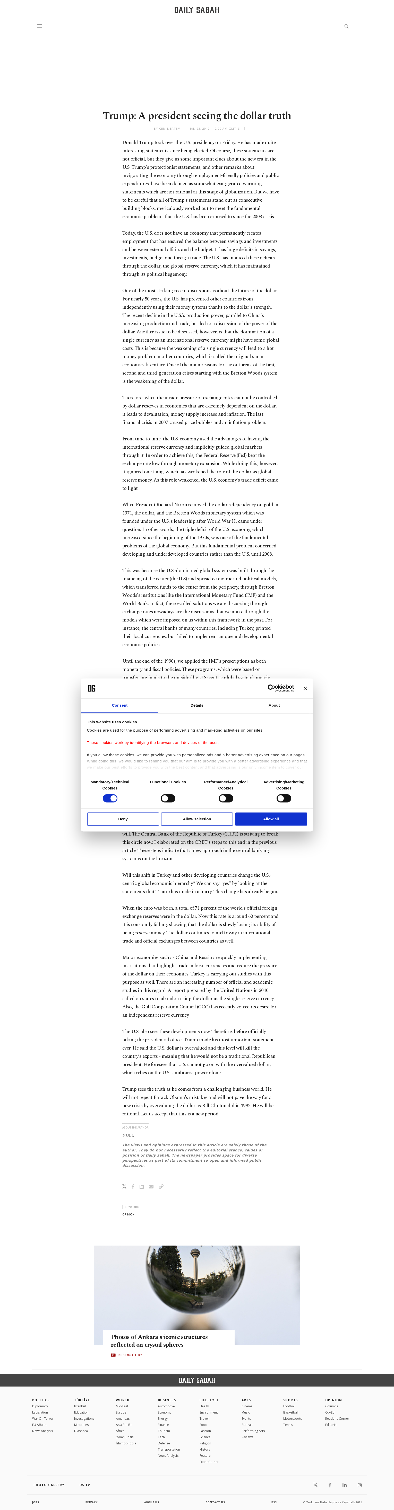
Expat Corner (209, 1462)
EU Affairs (39, 1425)
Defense (164, 1443)
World (123, 1400)
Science (205, 1437)
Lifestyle (209, 1400)
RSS (274, 1502)
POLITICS (41, 1400)
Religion (205, 1443)
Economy (164, 1412)
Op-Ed (330, 1412)
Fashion (205, 1431)
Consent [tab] (120, 705)
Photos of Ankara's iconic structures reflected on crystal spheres (161, 1341)
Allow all (271, 819)
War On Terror (43, 1418)
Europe (121, 1412)
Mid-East (122, 1406)
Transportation (169, 1449)
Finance (163, 1425)
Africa (120, 1431)
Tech (161, 1437)
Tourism (164, 1431)
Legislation (40, 1412)
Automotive (166, 1406)
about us (152, 1502)
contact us (215, 1502)
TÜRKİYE (82, 1400)
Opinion (333, 1400)
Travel (204, 1418)
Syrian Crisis (124, 1437)
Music (246, 1412)
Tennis (288, 1425)
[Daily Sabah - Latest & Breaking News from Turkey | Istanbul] (196, 10)
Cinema (247, 1406)
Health (204, 1406)
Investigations (84, 1418)
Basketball (290, 1412)
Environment (209, 1412)
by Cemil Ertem (167, 128)
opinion (128, 1214)
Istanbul (80, 1406)
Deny (123, 819)
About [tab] (274, 705)
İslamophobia (126, 1443)
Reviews (247, 1437)
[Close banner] (305, 688)
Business (167, 1400)
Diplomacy (40, 1406)
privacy (91, 1502)
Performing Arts (253, 1431)
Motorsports (292, 1418)
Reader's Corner (337, 1418)
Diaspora (81, 1431)
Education (81, 1412)
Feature (205, 1455)
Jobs (36, 1502)
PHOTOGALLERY (130, 1355)
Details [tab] (197, 705)
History (205, 1449)
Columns (331, 1406)
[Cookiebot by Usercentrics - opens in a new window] (271, 688)
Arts (246, 1400)
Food (203, 1425)
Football (289, 1406)
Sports (290, 1400)
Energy (163, 1418)
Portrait (247, 1425)
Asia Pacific (124, 1425)
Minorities (81, 1425)
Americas (123, 1418)
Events (246, 1418)
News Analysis (42, 1431)
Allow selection (197, 819)
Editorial (331, 1425)
